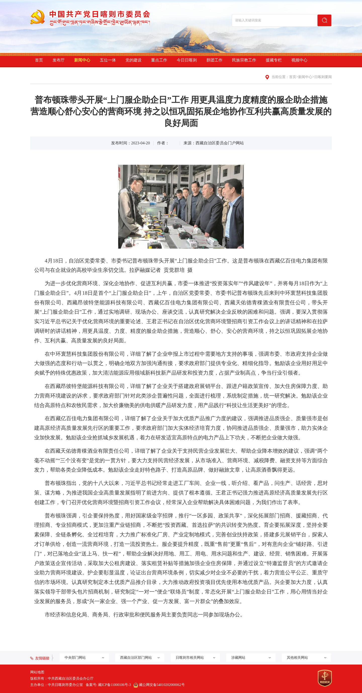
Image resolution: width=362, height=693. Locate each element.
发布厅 (59, 60)
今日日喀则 (187, 60)
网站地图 (37, 672)
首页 (39, 60)
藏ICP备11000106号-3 (114, 685)
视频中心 (299, 60)
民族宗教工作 (244, 60)
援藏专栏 (274, 60)
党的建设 (133, 60)
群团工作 (214, 60)
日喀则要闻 (323, 77)
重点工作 (159, 60)
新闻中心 (82, 60)
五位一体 (108, 60)
